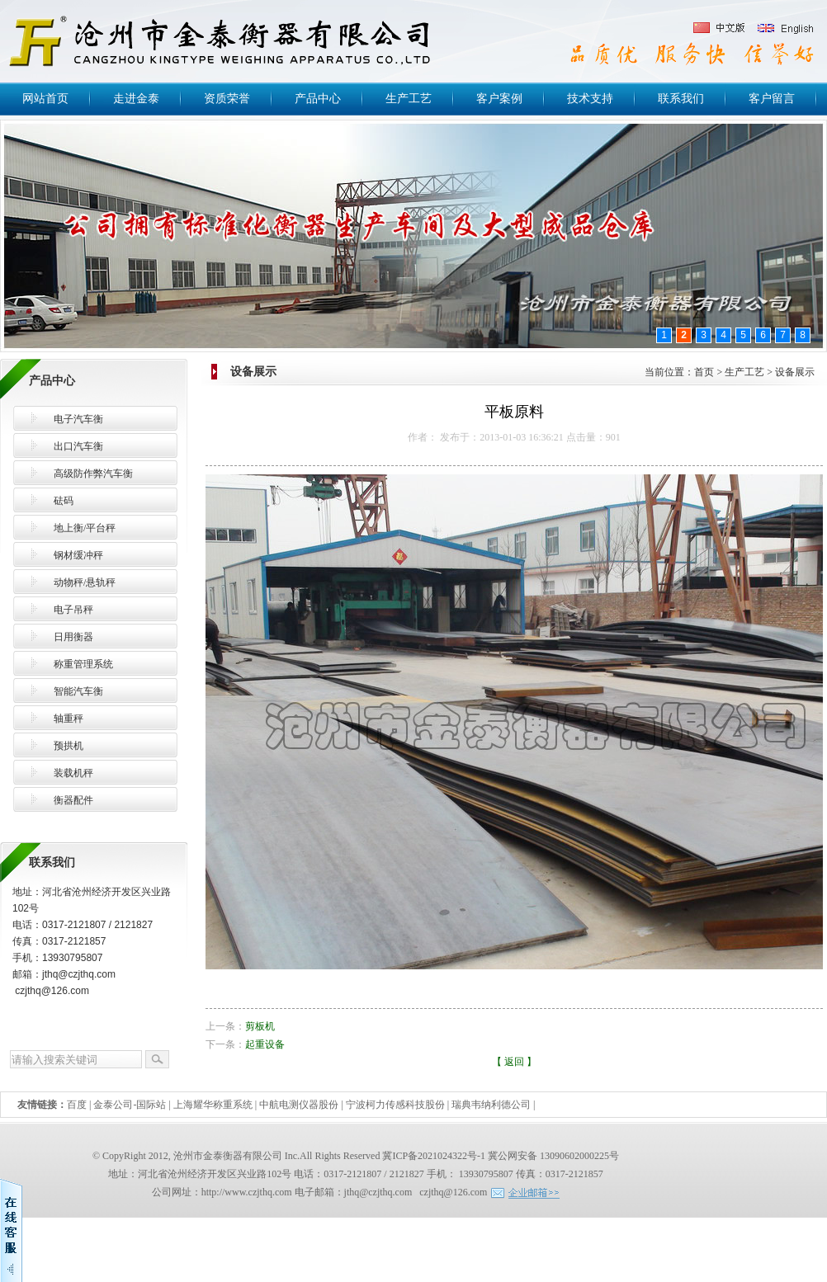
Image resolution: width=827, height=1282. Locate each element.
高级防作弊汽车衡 (93, 473)
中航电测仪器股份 (298, 1104)
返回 (514, 1062)
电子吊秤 (73, 609)
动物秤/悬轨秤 (85, 582)
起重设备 (265, 1044)
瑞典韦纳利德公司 (491, 1104)
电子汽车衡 (78, 419)
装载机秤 (73, 773)
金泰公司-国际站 (129, 1104)
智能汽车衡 (78, 691)
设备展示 (795, 372)
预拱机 (68, 746)
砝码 (63, 501)
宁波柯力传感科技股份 (395, 1104)
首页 (704, 372)
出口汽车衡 (78, 446)
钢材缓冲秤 (78, 555)
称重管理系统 (83, 664)
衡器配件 (73, 800)
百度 (77, 1104)
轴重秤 (68, 718)
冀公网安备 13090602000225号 (553, 1156)
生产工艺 (744, 372)
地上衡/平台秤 (85, 528)
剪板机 (260, 1026)
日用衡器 (73, 637)
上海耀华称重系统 (213, 1104)
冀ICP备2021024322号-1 (433, 1156)
